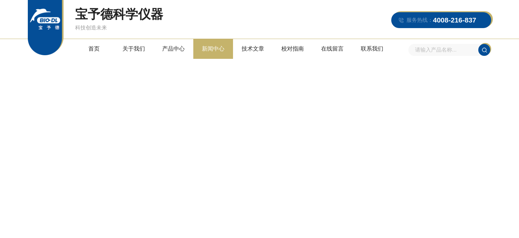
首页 (94, 49)
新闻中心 (213, 49)
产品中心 (173, 49)
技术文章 (253, 49)
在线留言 (332, 49)
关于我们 (133, 49)
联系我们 (372, 49)
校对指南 (292, 49)
